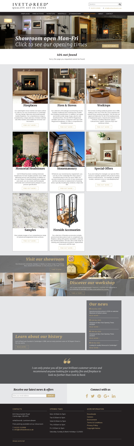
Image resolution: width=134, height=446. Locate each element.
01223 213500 (95, 8)
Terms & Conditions (94, 422)
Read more (93, 315)
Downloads (91, 414)
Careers (90, 417)
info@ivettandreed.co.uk (113, 8)
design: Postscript (19, 441)
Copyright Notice (93, 428)
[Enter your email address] (33, 395)
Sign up (50, 396)
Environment (92, 420)
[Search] (105, 4)
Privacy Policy (92, 425)
